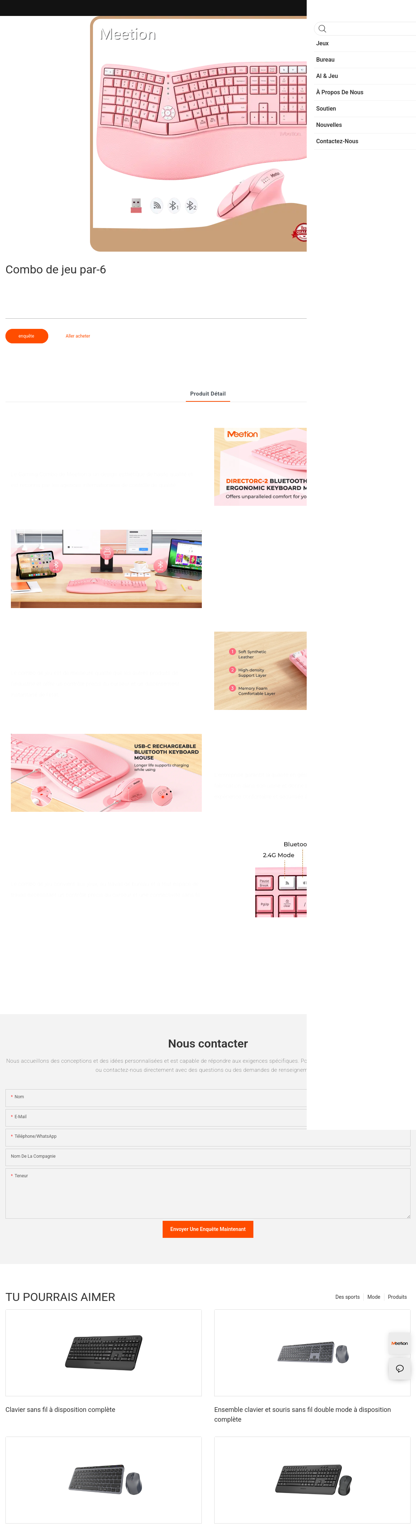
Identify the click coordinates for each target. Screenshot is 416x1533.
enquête (27, 336)
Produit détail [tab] (208, 394)
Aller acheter (78, 336)
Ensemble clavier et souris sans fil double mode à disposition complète (302, 1414)
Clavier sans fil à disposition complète (60, 1409)
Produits (397, 1297)
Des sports (347, 1297)
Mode (373, 1297)
